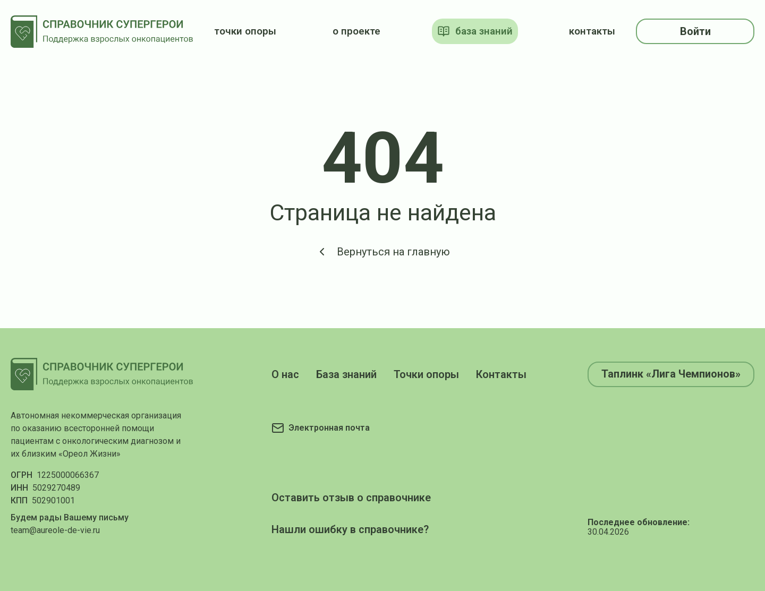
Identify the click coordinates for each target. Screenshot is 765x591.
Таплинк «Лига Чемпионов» (671, 373)
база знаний (475, 31)
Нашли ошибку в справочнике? (350, 529)
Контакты (501, 374)
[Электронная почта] (320, 428)
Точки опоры (426, 374)
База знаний (346, 374)
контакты (592, 31)
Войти (695, 31)
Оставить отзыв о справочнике (351, 497)
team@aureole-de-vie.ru (55, 530)
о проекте (356, 31)
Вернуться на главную (383, 251)
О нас (285, 374)
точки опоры (245, 31)
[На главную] (102, 31)
